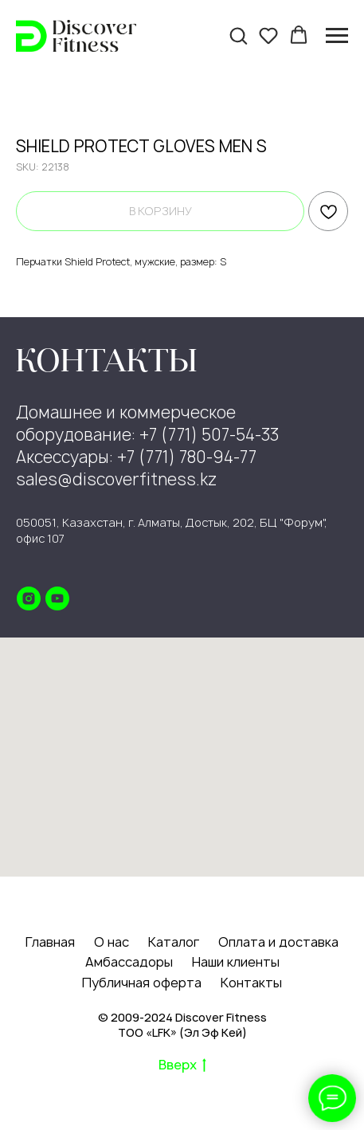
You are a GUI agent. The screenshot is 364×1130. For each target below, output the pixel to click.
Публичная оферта (142, 982)
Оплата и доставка (278, 942)
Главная (50, 942)
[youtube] (57, 598)
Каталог (173, 942)
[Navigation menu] (337, 36)
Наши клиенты (236, 962)
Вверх (182, 1065)
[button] (238, 35)
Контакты (251, 982)
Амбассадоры (129, 962)
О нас (111, 942)
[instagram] (29, 598)
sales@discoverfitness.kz (116, 479)
